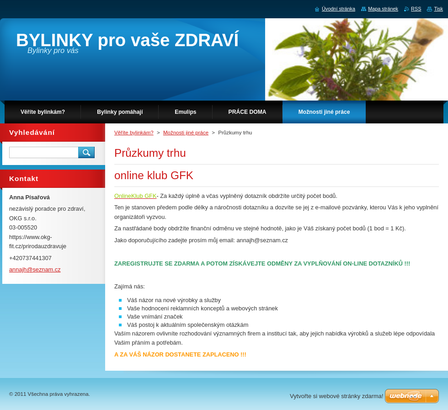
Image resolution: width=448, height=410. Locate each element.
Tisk (438, 8)
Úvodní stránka (338, 8)
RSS (416, 8)
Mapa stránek (383, 8)
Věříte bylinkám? (134, 132)
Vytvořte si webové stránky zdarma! (337, 396)
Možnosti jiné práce (185, 132)
